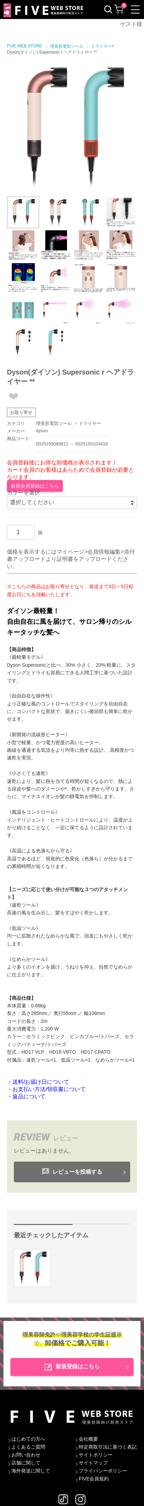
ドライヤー (90, 423)
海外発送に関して (30, 1470)
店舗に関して (25, 1463)
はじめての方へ (28, 1439)
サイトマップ (93, 1463)
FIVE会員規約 (94, 1478)
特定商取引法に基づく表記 (108, 1447)
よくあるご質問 (28, 1447)
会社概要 (88, 1439)
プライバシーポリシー (103, 1470)
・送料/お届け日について (38, 1082)
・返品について (26, 1096)
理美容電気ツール (54, 423)
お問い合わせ (25, 1455)
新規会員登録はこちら (35, 486)
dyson (42, 430)
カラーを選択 (23, 493)
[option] (72, 127)
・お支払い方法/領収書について (46, 1089)
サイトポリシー (96, 1455)
